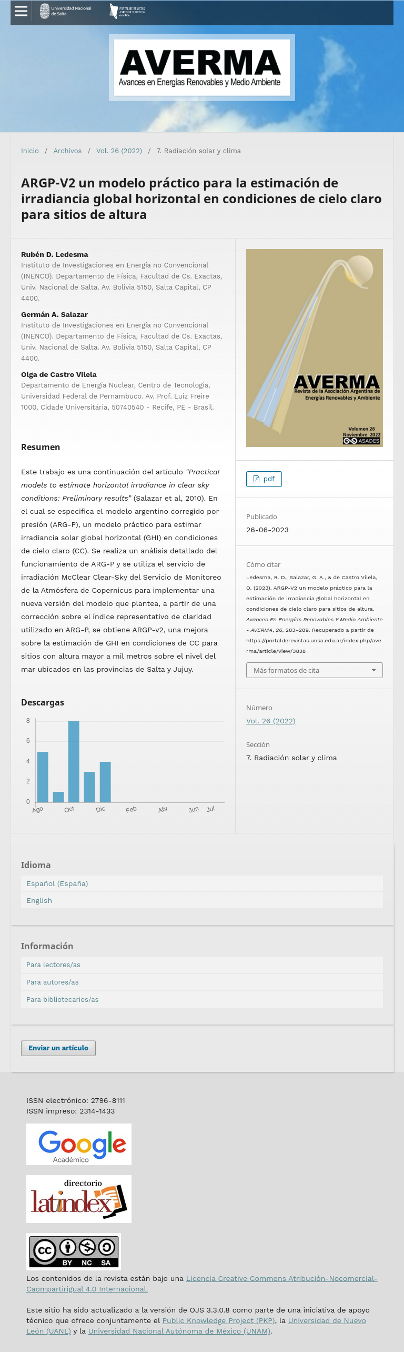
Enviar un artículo (58, 1048)
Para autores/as (52, 982)
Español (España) (57, 883)
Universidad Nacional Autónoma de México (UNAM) (179, 1331)
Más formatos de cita (286, 670)
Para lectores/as (53, 965)
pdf (268, 479)
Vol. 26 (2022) (119, 151)
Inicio (30, 151)
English (39, 900)
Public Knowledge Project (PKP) (218, 1320)
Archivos (68, 151)
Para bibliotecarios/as (62, 999)
